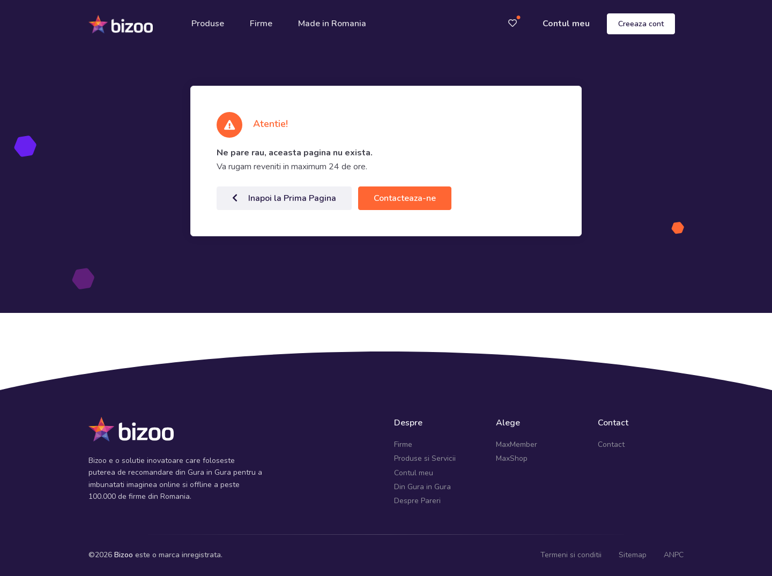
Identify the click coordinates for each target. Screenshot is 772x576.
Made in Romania (332, 23)
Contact (611, 444)
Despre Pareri (417, 501)
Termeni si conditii (571, 555)
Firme (261, 23)
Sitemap (633, 555)
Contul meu (566, 23)
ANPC (674, 555)
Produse (207, 23)
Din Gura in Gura (422, 487)
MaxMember (516, 444)
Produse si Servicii (425, 458)
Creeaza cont (641, 24)
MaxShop (512, 458)
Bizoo (123, 555)
